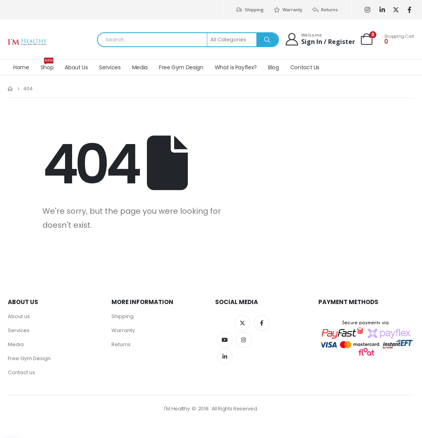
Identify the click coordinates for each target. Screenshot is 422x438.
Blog (273, 67)
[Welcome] (319, 39)
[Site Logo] (27, 42)
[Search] (267, 39)
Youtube (225, 340)
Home (21, 67)
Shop (47, 65)
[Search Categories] (232, 39)
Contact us (21, 372)
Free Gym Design (181, 67)
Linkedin (225, 356)
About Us (76, 67)
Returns (325, 9)
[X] (396, 10)
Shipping (249, 9)
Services (109, 67)
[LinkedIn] (382, 10)
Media (140, 67)
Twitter (242, 323)
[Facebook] (409, 10)
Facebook (262, 323)
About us (19, 316)
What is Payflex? (236, 67)
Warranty (287, 9)
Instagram (243, 340)
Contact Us (305, 67)
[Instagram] (367, 10)
